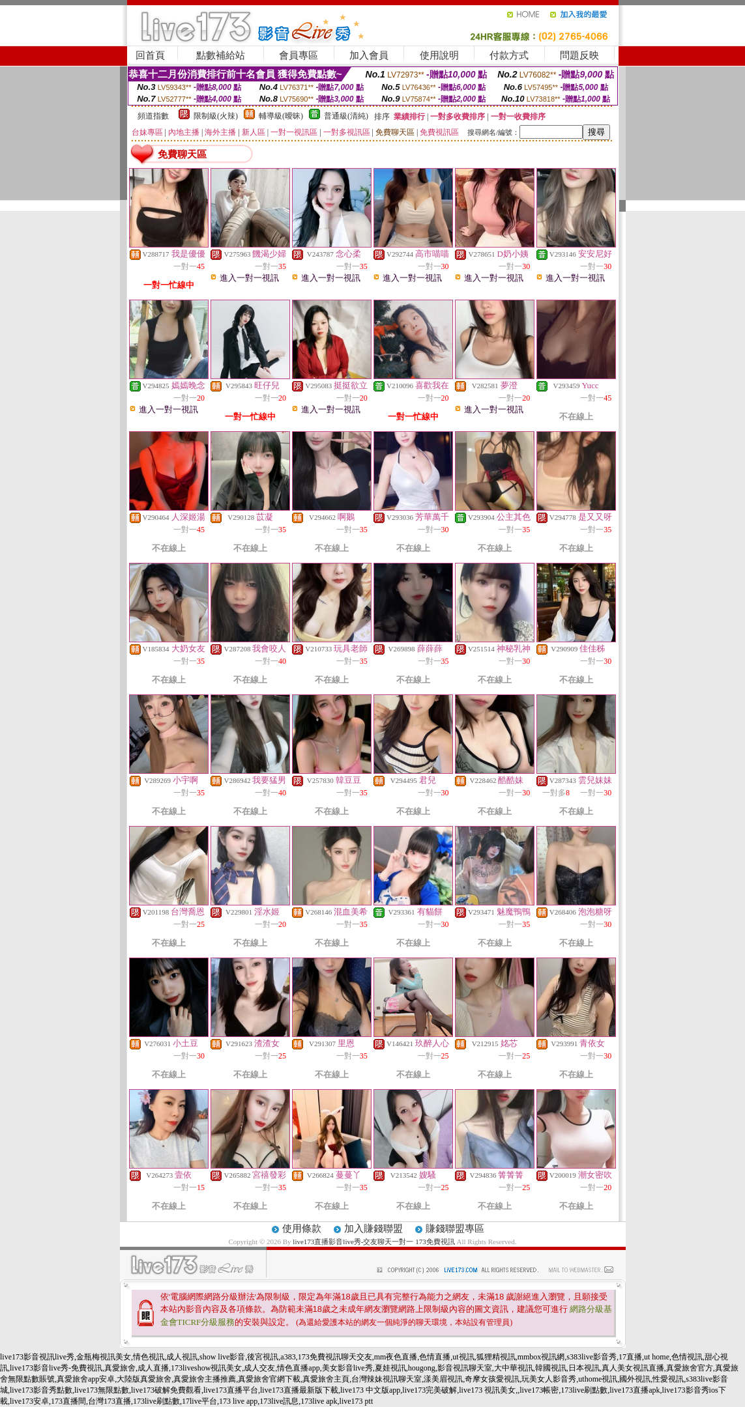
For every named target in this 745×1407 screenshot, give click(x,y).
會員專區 (298, 55)
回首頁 (150, 55)
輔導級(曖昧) (281, 116)
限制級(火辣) (216, 116)
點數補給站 (220, 55)
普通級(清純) (346, 116)
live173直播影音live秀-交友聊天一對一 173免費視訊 (373, 1241)
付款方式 (509, 55)
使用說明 (439, 55)
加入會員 (368, 55)
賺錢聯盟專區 (455, 1228)
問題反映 (579, 55)
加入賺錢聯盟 (373, 1228)
